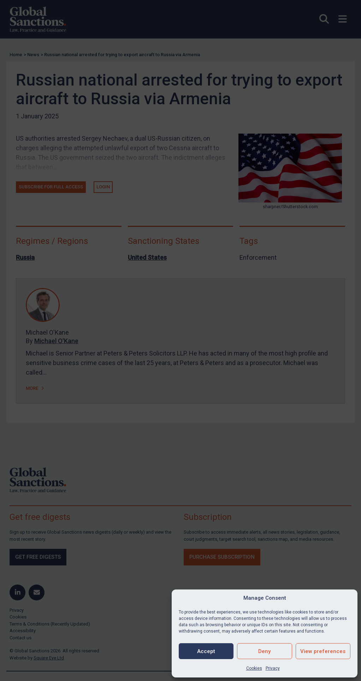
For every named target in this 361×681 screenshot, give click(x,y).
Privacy (273, 668)
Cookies (254, 668)
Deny (264, 651)
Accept (206, 651)
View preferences (322, 651)
